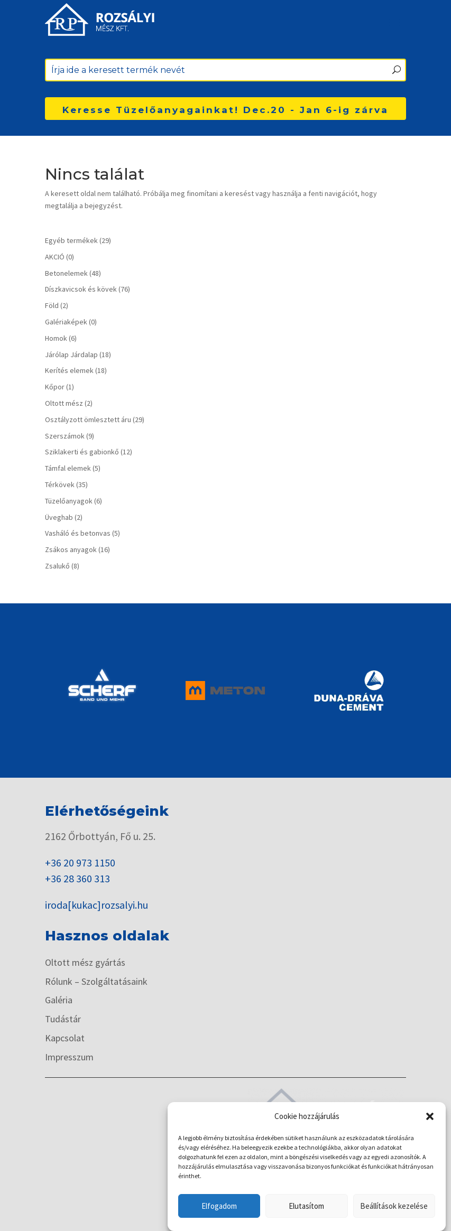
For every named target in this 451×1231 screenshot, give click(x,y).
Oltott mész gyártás (85, 962)
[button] (430, 1116)
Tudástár (63, 1019)
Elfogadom (219, 1206)
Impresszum (69, 1057)
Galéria (58, 1000)
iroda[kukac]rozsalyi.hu (96, 904)
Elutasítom (306, 1206)
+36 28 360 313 (77, 878)
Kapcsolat (65, 1038)
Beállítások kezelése (394, 1206)
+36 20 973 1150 (80, 862)
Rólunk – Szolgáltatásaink (96, 981)
